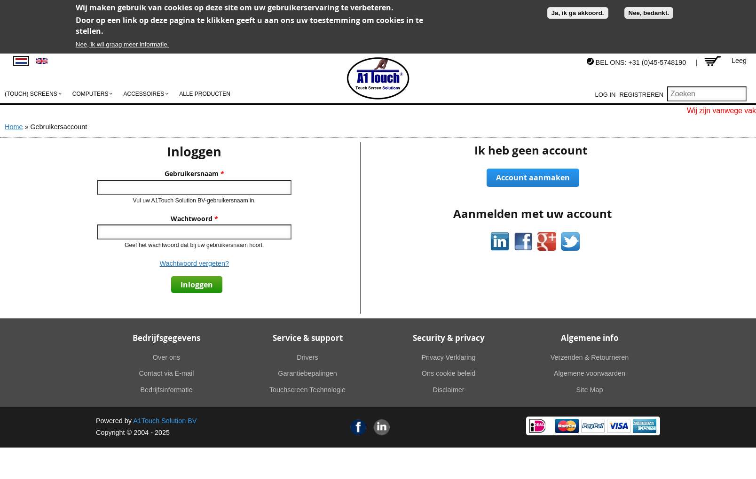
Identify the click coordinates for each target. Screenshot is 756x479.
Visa (618, 426)
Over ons (166, 357)
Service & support (308, 337)
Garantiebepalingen (307, 373)
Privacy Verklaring (448, 357)
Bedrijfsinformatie (166, 390)
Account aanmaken (533, 177)
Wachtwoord (194, 219)
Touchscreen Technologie (307, 390)
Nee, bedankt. (649, 12)
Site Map (589, 390)
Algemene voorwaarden (589, 373)
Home (14, 127)
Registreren (641, 94)
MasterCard (567, 426)
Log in (605, 94)
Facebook (358, 427)
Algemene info (590, 337)
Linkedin (381, 427)
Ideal (537, 426)
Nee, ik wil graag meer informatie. (122, 44)
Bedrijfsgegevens (166, 337)
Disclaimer (448, 390)
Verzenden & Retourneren (590, 357)
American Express (644, 426)
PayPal (593, 426)
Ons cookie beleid (448, 373)
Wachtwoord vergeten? (194, 263)
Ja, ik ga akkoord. (577, 12)
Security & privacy (449, 337)
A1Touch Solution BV (165, 421)
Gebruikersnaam (194, 173)
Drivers (307, 357)
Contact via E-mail (166, 373)
